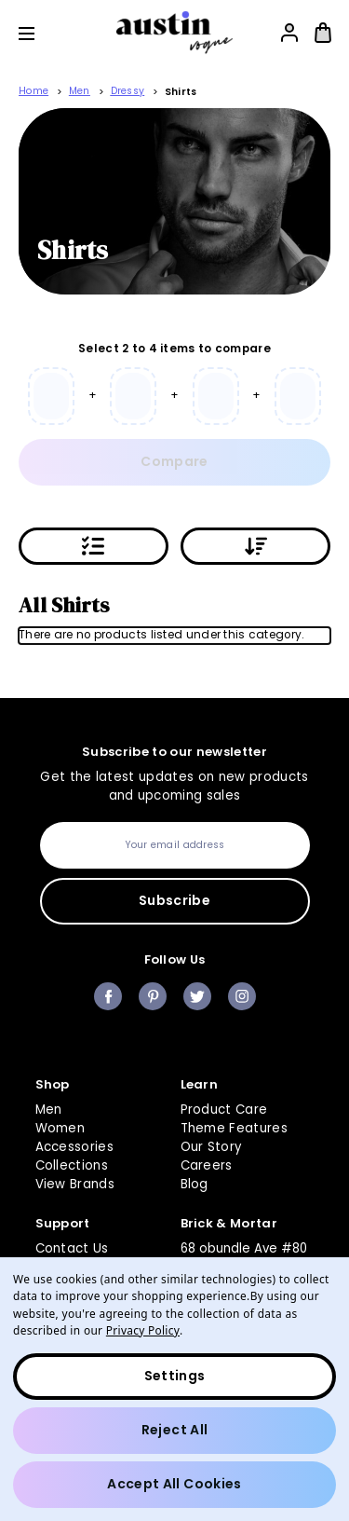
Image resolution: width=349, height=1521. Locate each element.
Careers (207, 1165)
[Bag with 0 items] (323, 33)
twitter (197, 996)
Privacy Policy (143, 1329)
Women (60, 1128)
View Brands (75, 1184)
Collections (72, 1165)
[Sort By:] (255, 546)
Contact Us (72, 1248)
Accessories (74, 1147)
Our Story (211, 1147)
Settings (175, 1375)
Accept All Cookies (174, 1483)
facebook (108, 996)
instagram (242, 996)
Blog (194, 1184)
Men (48, 1109)
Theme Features (235, 1128)
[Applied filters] (93, 546)
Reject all (174, 1429)
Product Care (224, 1109)
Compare (174, 461)
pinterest (152, 996)
